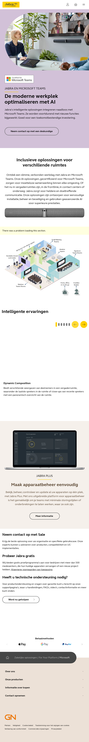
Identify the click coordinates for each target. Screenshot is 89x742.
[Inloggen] (67, 4)
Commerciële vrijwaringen (38, 729)
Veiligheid (16, 725)
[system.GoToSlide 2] (61, 324)
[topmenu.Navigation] (83, 4)
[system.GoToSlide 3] (64, 324)
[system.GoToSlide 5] (69, 324)
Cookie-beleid (28, 725)
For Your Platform (48, 657)
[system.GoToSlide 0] (56, 324)
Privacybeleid (56, 729)
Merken (7, 725)
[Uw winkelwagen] (75, 4)
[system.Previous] (75, 324)
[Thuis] (7, 657)
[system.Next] (83, 324)
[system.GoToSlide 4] (66, 324)
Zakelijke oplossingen (25, 657)
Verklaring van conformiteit (15, 729)
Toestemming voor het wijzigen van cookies (52, 725)
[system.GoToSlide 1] (59, 324)
